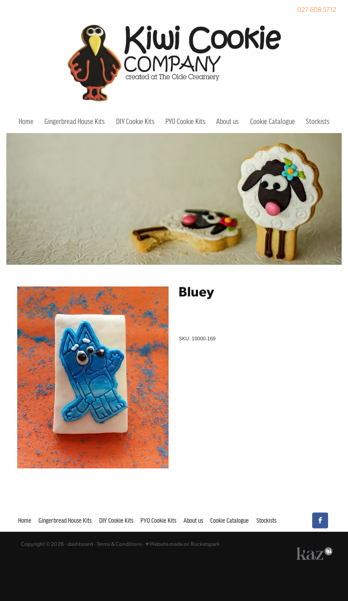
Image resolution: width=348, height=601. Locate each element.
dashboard (80, 543)
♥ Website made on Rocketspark (182, 543)
